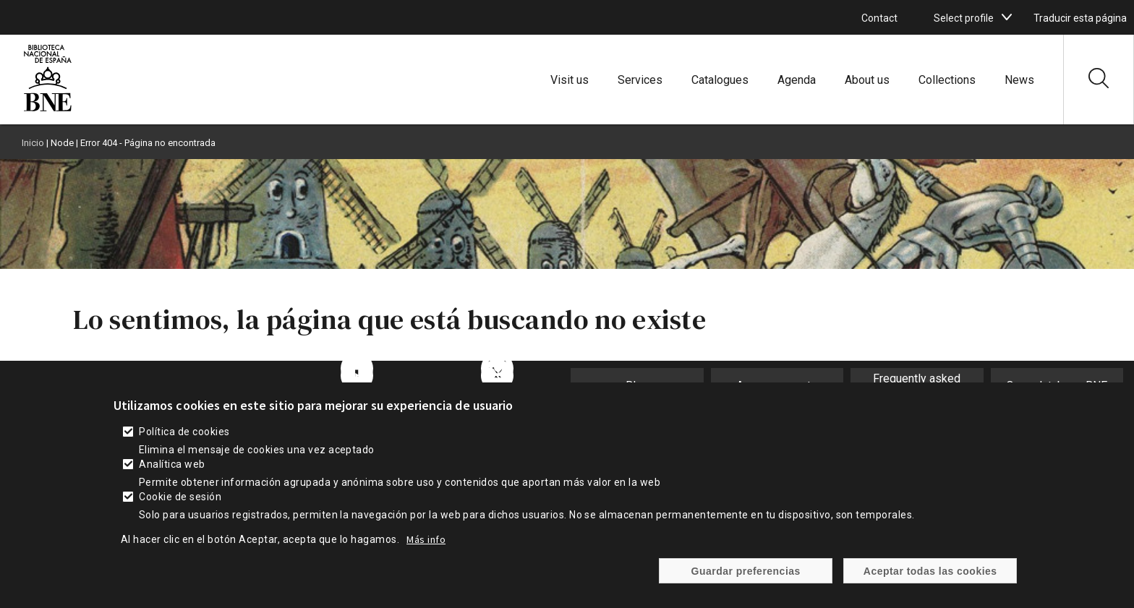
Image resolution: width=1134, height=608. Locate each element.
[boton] (1007, 17)
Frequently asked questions (916, 385)
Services (640, 80)
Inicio (33, 142)
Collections (947, 80)
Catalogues (720, 80)
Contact (879, 18)
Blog (637, 386)
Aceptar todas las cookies (930, 582)
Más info (426, 551)
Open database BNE (1056, 386)
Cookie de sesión (180, 509)
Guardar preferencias (746, 582)
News (1019, 80)
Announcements (776, 386)
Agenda (796, 80)
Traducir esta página (1080, 18)
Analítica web (172, 476)
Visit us (569, 80)
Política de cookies (184, 444)
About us (867, 80)
